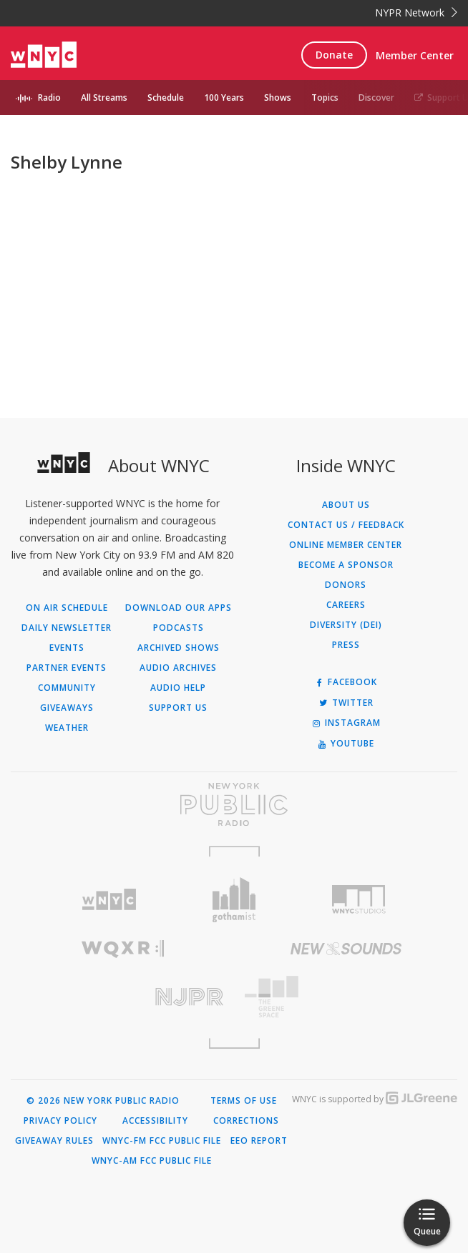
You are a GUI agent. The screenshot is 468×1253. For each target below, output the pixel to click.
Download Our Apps (178, 608)
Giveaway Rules (54, 1141)
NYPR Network (416, 12)
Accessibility (155, 1121)
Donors (345, 585)
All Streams (104, 97)
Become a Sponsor (346, 565)
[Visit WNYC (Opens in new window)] (109, 900)
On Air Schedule (67, 608)
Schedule (165, 97)
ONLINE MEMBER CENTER (345, 545)
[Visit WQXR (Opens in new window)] (122, 949)
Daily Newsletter (66, 628)
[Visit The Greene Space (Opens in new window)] (345, 997)
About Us (346, 505)
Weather (67, 728)
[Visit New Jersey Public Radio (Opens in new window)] (122, 997)
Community (67, 688)
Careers (346, 605)
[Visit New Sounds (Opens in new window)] (345, 948)
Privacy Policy (60, 1121)
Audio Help (178, 688)
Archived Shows (178, 648)
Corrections (246, 1121)
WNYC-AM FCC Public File (152, 1161)
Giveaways (67, 708)
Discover (376, 97)
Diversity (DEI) (346, 625)
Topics (324, 97)
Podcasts (178, 628)
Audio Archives (178, 668)
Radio (49, 97)
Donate (334, 54)
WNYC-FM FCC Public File (161, 1141)
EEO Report (259, 1141)
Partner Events (66, 668)
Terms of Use (243, 1101)
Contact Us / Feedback (346, 525)
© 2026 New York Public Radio (103, 1101)
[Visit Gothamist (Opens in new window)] (234, 899)
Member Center (415, 55)
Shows (277, 97)
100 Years (224, 97)
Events (66, 648)
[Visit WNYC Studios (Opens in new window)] (358, 899)
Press (346, 645)
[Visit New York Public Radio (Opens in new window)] (234, 804)
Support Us (178, 708)
